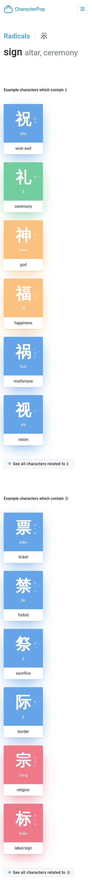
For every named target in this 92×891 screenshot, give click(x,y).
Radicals (17, 36)
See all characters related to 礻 (38, 463)
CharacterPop (24, 9)
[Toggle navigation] (82, 9)
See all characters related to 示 (38, 872)
